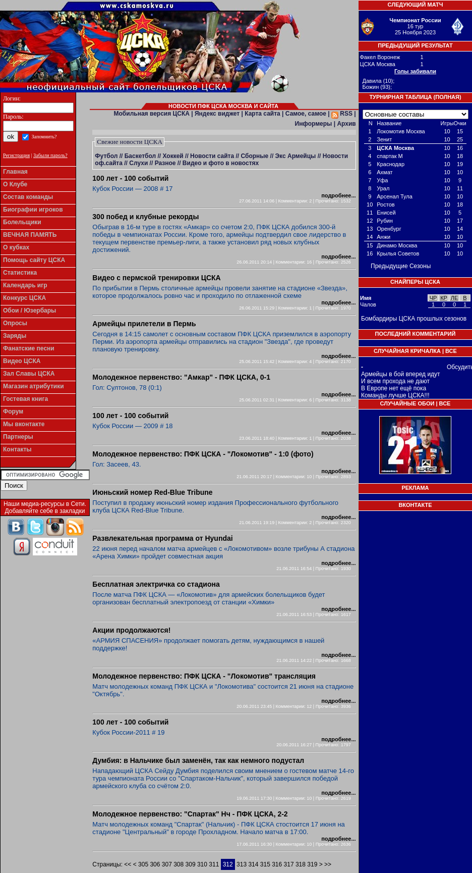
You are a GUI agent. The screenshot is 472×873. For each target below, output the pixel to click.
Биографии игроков (33, 209)
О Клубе (15, 184)
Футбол (106, 156)
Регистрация (16, 155)
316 (277, 864)
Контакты (17, 449)
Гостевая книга (25, 398)
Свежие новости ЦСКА (129, 141)
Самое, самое (305, 113)
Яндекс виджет (217, 113)
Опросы (15, 323)
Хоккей (172, 156)
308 (178, 864)
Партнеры (18, 436)
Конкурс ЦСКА (24, 297)
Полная (447, 97)
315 (265, 864)
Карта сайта (262, 113)
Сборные (254, 156)
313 (242, 864)
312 (228, 864)
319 (312, 864)
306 (155, 864)
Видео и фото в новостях (221, 163)
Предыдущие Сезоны (401, 266)
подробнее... (338, 195)
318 (301, 864)
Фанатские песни (28, 348)
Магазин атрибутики (33, 386)
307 (167, 864)
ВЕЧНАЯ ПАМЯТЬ (29, 234)
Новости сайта (212, 156)
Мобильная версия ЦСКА (152, 113)
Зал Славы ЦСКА (29, 373)
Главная (15, 171)
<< (128, 864)
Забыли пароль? (50, 155)
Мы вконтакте (24, 424)
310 (202, 864)
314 (253, 864)
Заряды (14, 335)
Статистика (20, 272)
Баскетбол (140, 156)
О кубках (16, 247)
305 (143, 864)
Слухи (138, 163)
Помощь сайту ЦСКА (34, 260)
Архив (346, 123)
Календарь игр (25, 285)
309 (191, 864)
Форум (13, 411)
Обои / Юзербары (29, 310)
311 (214, 864)
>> (327, 864)
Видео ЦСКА (21, 361)
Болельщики (22, 222)
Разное (165, 163)
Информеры (313, 123)
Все (451, 351)
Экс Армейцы (295, 156)
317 (289, 864)
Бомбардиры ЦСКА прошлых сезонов (413, 318)
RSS (341, 113)
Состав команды (28, 196)
